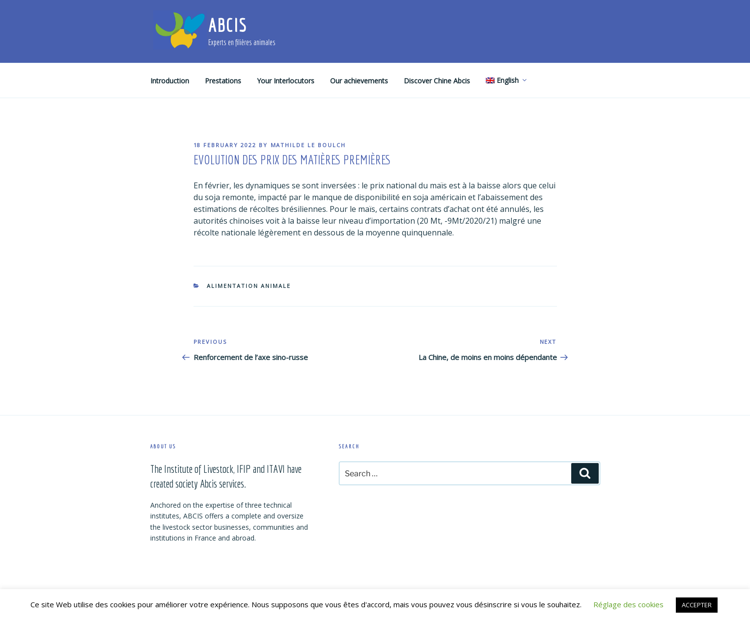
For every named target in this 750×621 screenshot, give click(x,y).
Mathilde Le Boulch (308, 145)
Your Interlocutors (285, 80)
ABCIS (227, 25)
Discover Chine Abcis (437, 80)
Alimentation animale (249, 285)
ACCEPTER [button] (697, 604)
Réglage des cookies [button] (628, 604)
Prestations (223, 80)
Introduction (169, 80)
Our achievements (359, 80)
